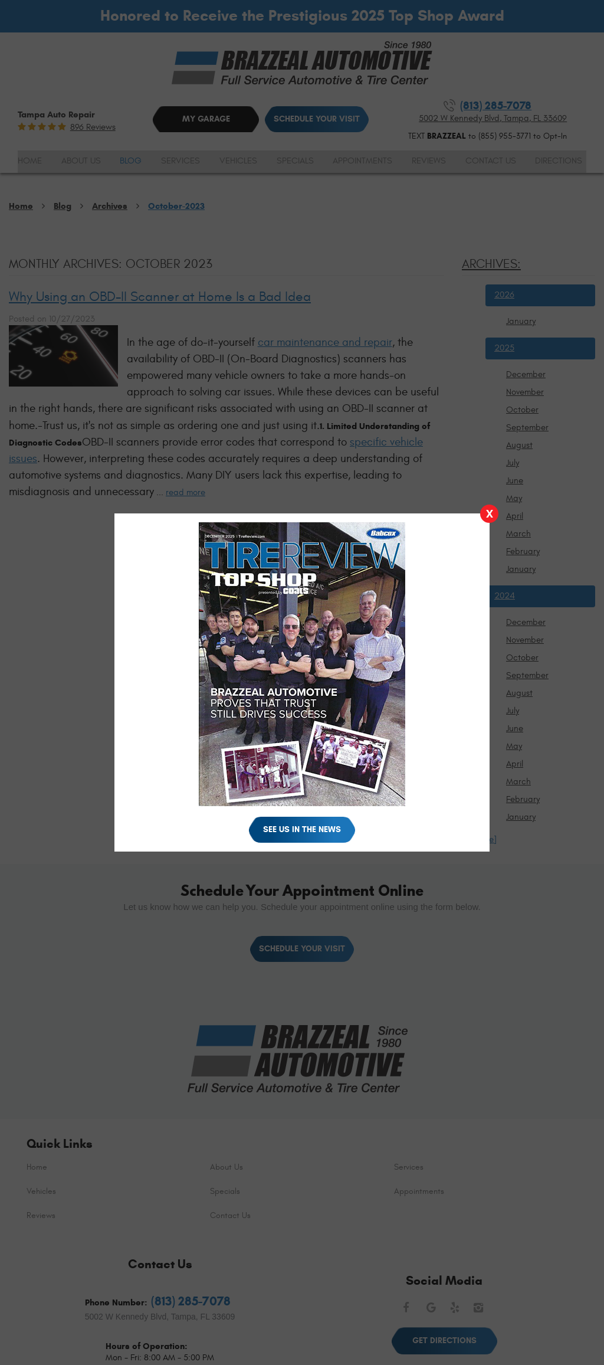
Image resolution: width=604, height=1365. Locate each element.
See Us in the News (302, 829)
